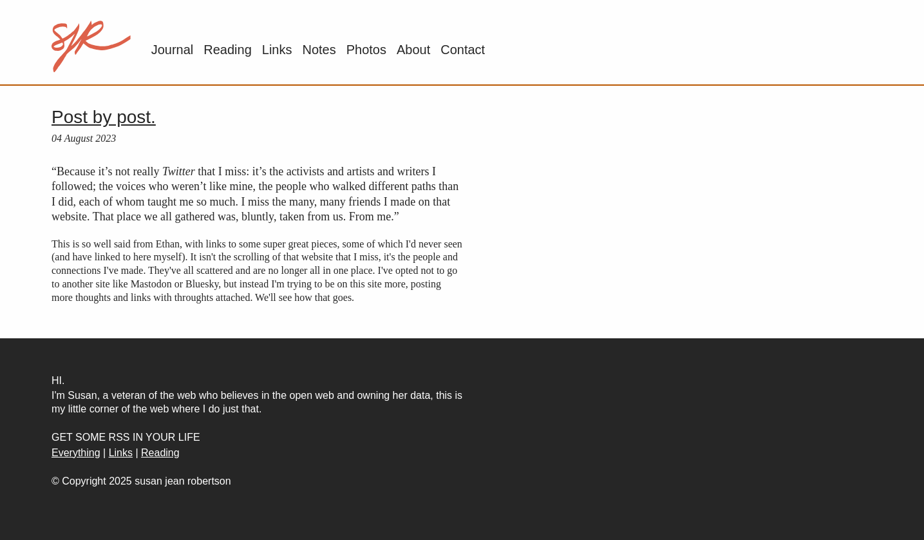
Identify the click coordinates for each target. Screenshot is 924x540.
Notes (318, 50)
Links (277, 50)
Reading (227, 50)
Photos (366, 50)
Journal (172, 50)
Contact (462, 50)
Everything (76, 452)
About (413, 50)
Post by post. (104, 117)
